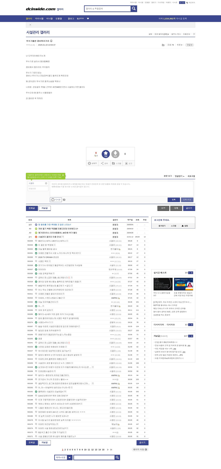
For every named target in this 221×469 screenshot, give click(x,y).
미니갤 (140, 2)
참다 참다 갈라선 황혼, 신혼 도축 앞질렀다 (170, 312)
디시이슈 (171, 325)
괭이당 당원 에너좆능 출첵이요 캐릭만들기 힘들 (57, 282)
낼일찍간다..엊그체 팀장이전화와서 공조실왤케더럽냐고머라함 (63, 383)
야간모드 (191, 2)
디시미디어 (159, 325)
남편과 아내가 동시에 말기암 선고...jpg (170, 352)
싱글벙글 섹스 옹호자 (161, 315)
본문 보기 (168, 176)
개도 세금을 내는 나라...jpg (165, 349)
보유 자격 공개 (43, 310)
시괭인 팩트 (41, 261)
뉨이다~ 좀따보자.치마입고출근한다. (52, 375)
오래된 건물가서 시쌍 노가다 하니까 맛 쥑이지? (56, 253)
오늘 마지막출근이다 (45, 302)
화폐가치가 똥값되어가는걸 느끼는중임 (53, 335)
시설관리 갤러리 (38, 32)
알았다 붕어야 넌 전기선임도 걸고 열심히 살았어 (57, 355)
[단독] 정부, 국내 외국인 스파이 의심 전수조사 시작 (173, 302)
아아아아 (40, 269)
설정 (150, 34)
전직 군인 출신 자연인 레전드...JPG (169, 355)
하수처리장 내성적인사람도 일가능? (52, 351)
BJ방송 (80, 18)
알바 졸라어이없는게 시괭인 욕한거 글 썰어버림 (57, 318)
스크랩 (163, 45)
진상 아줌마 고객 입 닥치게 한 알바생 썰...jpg (172, 345)
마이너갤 (133, 2)
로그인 (182, 2)
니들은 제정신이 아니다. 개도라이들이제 (53, 408)
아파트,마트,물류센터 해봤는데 (49, 359)
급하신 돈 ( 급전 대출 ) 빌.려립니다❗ (52, 278)
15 (103, 449)
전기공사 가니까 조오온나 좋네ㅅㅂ (51, 379)
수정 (163, 208)
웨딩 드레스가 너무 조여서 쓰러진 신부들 (169, 309)
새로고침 (191, 176)
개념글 (45, 208)
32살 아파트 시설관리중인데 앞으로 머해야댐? (56, 326)
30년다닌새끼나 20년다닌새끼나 (50, 241)
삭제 (176, 208)
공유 (104, 163)
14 (99, 449)
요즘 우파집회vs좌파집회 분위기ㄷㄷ (169, 358)
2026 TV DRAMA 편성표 (47, 257)
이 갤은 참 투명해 (44, 245)
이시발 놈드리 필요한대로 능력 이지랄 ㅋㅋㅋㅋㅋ (58, 420)
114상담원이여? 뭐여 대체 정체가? (51, 396)
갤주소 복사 (176, 34)
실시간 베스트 (160, 273)
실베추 (92, 163)
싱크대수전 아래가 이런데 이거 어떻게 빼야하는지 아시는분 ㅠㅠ (63, 367)
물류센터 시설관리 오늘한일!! (49, 392)
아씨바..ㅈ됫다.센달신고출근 (49, 298)
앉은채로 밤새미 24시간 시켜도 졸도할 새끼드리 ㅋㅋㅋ (60, 412)
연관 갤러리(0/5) (161, 34)
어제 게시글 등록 (173, 18)
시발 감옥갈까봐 (43, 273)
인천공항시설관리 (44, 371)
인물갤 (147, 2)
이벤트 (168, 2)
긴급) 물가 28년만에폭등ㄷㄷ (166, 342)
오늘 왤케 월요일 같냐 (46, 249)
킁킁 (38, 339)
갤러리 (29, 18)
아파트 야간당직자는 (45, 424)
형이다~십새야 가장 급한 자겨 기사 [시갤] (54, 314)
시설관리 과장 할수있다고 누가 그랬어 (53, 363)
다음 (108, 450)
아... (38, 306)
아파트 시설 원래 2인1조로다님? (50, 428)
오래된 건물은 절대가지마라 (48, 294)
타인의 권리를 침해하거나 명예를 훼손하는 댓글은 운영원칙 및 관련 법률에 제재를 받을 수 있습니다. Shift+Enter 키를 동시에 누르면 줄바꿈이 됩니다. (91, 185)
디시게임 (161, 2)
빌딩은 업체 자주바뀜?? (46, 330)
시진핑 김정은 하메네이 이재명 (49, 347)
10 (85, 449)
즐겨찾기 (162, 226)
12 (92, 449)
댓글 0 (189, 45)
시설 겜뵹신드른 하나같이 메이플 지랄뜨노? (55, 436)
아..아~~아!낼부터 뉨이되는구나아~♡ (52, 388)
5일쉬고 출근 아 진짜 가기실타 (49, 432)
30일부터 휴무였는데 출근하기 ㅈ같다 (52, 286)
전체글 (32, 208)
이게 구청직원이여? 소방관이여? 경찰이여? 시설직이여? (60, 400)
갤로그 (153, 2)
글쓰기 (189, 208)
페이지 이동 (140, 449)
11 (89, 449)
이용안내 (186, 34)
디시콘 (175, 2)
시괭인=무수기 (43, 322)
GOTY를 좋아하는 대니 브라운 (165, 305)
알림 (185, 226)
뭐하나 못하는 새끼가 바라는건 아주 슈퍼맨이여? (57, 404)
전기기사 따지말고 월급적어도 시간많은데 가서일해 (58, 265)
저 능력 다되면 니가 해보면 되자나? (51, 416)
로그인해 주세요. (162, 220)
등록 (173, 200)
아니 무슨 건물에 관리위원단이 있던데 (53, 290)
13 (96, 449)
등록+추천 (187, 200)
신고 (128, 163)
